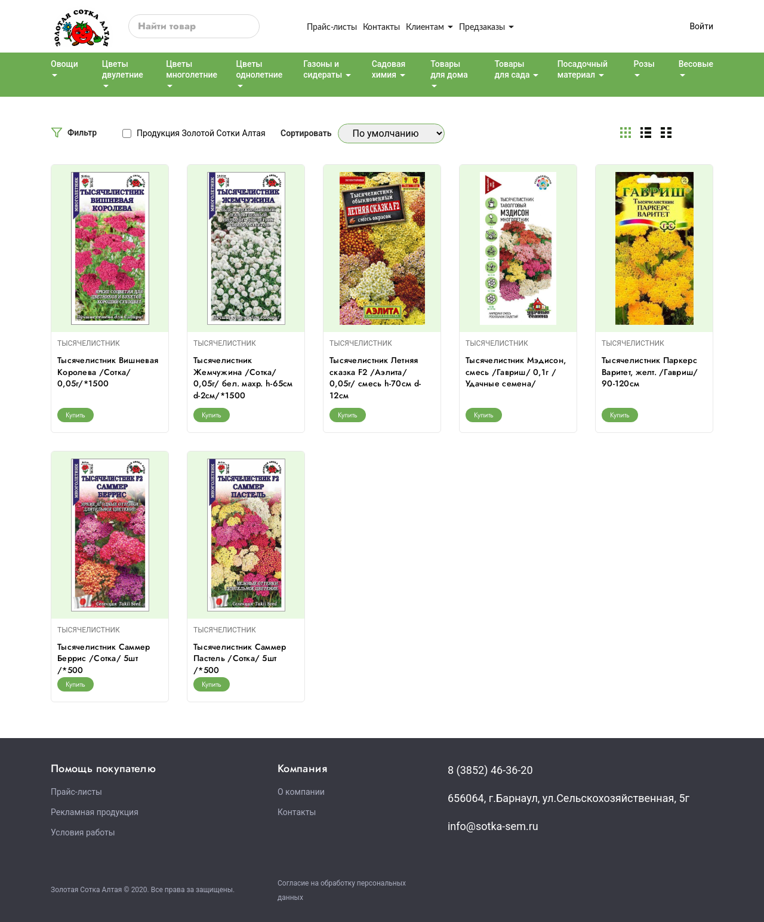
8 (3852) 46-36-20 (490, 770)
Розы (643, 64)
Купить (75, 415)
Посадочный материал (582, 69)
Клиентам (429, 26)
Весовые (696, 64)
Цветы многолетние (191, 69)
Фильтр (82, 132)
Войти (701, 26)
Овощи (64, 64)
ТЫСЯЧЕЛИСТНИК (88, 343)
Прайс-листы (332, 26)
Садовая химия (389, 69)
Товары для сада (511, 69)
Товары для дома (449, 69)
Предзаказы (486, 26)
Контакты (381, 26)
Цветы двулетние (122, 69)
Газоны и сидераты (322, 69)
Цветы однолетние (259, 69)
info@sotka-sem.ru (493, 826)
